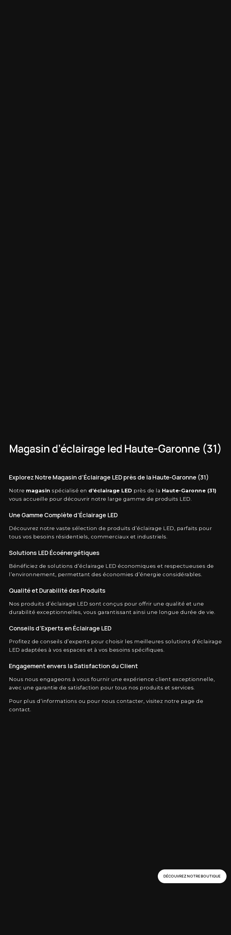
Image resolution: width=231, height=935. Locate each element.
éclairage (107, 491)
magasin (38, 491)
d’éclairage (147, 528)
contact (19, 709)
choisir (114, 641)
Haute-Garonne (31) (189, 491)
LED (126, 491)
